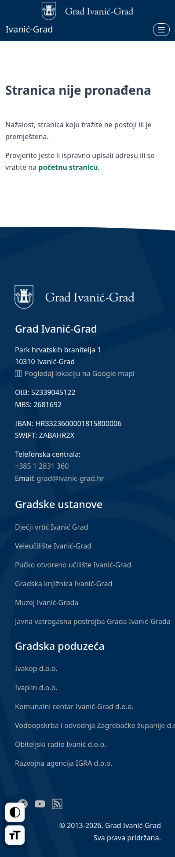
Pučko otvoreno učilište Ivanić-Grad (73, 565)
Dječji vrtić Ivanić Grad (51, 527)
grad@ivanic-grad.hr (70, 478)
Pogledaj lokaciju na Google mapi (75, 373)
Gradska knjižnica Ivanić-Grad (63, 583)
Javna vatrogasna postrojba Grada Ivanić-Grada (93, 621)
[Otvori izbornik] (161, 29)
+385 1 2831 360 (42, 466)
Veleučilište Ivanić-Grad (53, 546)
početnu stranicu (68, 167)
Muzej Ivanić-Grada (46, 602)
